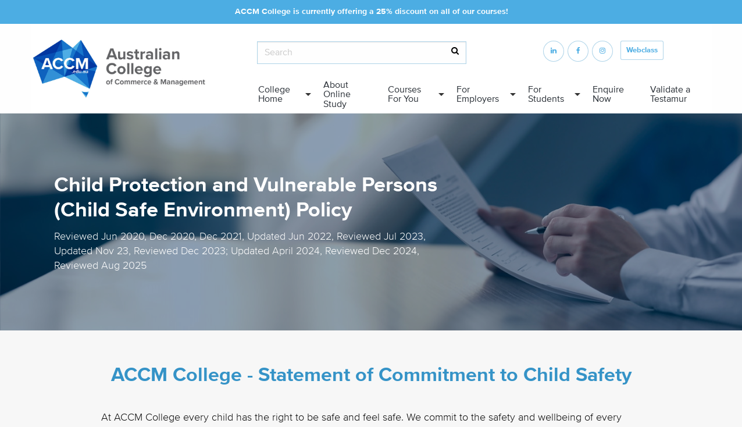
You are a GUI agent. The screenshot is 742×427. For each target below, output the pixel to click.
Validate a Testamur (670, 94)
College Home (274, 94)
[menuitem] (281, 94)
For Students (546, 94)
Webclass (642, 50)
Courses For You (404, 94)
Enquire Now (608, 94)
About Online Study (337, 94)
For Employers (477, 94)
